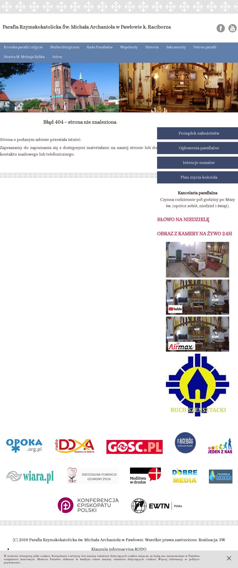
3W (222, 539)
